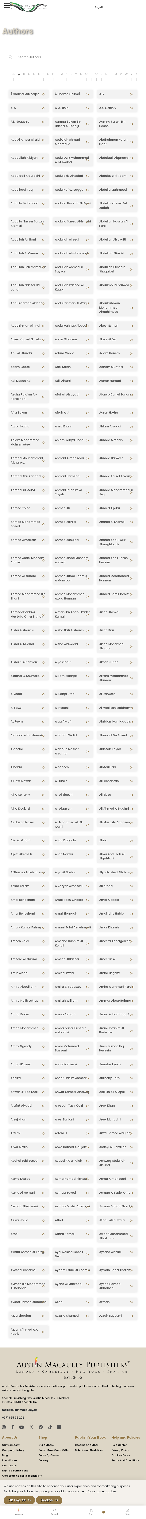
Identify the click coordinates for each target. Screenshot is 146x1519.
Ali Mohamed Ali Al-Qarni (69, 824)
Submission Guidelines (89, 1450)
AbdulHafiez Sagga (69, 190)
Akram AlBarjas (66, 676)
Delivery (43, 1460)
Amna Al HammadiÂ (114, 1014)
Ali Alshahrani (109, 781)
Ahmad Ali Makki (23, 490)
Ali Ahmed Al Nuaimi (114, 809)
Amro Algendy (21, 1046)
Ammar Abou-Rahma (115, 1001)
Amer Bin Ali (107, 959)
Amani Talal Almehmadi (73, 927)
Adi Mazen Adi (21, 381)
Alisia (103, 840)
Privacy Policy (120, 1450)
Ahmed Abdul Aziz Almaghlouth (112, 542)
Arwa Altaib (19, 1147)
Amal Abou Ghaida (69, 900)
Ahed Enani (63, 426)
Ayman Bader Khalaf (114, 1270)
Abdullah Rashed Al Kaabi (69, 287)
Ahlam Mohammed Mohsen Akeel (25, 442)
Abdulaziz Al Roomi (113, 176)
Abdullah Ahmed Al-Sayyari (70, 269)
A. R (101, 94)
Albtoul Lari (107, 767)
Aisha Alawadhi (66, 644)
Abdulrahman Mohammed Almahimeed (109, 307)
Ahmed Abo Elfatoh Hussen (113, 560)
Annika (16, 1078)
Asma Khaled (20, 1179)
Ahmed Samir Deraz (114, 594)
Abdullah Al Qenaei (25, 253)
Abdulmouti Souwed (114, 285)
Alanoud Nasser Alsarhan (67, 751)
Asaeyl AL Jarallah (112, 1147)
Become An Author (86, 1445)
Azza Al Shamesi (67, 1316)
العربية (98, 7)
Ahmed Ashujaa (67, 540)
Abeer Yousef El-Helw (26, 339)
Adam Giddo (64, 353)
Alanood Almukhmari (26, 735)
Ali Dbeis (61, 781)
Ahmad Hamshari (68, 476)
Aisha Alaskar (109, 612)
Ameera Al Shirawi (24, 959)
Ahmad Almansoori (69, 458)
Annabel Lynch (110, 1064)
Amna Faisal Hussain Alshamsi (70, 1030)
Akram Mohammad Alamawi (113, 678)
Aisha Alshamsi (22, 630)
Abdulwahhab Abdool (71, 326)
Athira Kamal (65, 1234)
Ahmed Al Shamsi (112, 522)
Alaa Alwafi (63, 721)
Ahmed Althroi (65, 522)
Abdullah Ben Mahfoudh (28, 267)
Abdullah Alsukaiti (112, 239)
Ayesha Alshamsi (23, 1270)
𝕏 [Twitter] (32, 1427)
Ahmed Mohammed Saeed (25, 524)
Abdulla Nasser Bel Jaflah (113, 205)
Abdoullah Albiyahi (24, 158)
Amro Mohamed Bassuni (67, 1048)
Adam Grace (20, 367)
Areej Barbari (64, 1119)
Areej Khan (107, 1106)
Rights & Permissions (15, 1470)
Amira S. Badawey (68, 987)
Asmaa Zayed (65, 1193)
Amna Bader (20, 1014)
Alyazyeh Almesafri (69, 886)
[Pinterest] (41, 1427)
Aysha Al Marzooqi (68, 1284)
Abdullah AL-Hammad (71, 253)
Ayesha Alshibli (110, 1252)
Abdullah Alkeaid (111, 253)
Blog (5, 1455)
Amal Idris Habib (111, 914)
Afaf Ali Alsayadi (67, 394)
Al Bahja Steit (65, 694)
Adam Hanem (109, 353)
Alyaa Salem (20, 886)
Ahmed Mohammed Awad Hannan (70, 596)
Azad (59, 1302)
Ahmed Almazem (23, 540)
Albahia (16, 767)
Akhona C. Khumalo (25, 676)
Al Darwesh (107, 694)
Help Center (119, 1445)
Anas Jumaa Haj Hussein (111, 1048)
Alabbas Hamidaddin (115, 721)
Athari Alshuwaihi (112, 1220)
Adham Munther (111, 367)
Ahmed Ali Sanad (23, 576)
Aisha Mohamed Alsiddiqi (111, 646)
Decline (47, 1500)
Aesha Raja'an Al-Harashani (24, 396)
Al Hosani (62, 708)
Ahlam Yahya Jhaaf (70, 440)
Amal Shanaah (66, 914)
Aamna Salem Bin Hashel (112, 124)
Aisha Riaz (106, 630)
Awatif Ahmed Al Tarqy (27, 1252)
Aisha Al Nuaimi (22, 644)
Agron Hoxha (108, 412)
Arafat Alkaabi (21, 1106)
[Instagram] (4, 1427)
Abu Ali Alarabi (21, 353)
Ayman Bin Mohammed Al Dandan (28, 1286)
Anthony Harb (109, 1078)
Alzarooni (106, 886)
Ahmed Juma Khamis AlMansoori (71, 578)
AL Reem (17, 721)
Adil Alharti (63, 381)
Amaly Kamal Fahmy (26, 927)
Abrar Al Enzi (108, 339)
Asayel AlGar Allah (68, 1161)
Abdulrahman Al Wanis (72, 303)
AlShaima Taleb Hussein (28, 872)
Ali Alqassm (63, 809)
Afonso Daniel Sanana (115, 394)
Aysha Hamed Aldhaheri (29, 1302)
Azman (104, 1302)
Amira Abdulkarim (24, 987)
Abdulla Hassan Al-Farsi (73, 203)
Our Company (11, 1445)
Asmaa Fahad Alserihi (115, 1206)
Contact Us (9, 1465)
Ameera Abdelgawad (115, 941)
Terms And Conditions (125, 1460)
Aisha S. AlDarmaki (24, 662)
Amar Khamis (109, 927)
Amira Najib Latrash (25, 1001)
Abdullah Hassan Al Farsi (113, 223)
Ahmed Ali (62, 508)
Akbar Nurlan (108, 662)
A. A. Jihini (62, 108)
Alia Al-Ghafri (21, 840)
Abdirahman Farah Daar (113, 142)
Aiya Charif (63, 662)
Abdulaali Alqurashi (114, 158)
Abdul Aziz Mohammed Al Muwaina (72, 160)
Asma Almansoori (112, 1179)
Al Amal (16, 694)
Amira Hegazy (109, 973)
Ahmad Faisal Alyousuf (116, 476)
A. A (13, 108)
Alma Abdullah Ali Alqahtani (112, 856)
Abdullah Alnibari (23, 239)
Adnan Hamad (110, 381)
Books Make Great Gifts (53, 1450)
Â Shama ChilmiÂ (68, 94)
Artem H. (61, 1133)
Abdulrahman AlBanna (27, 303)
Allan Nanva (64, 854)
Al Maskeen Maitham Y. (116, 708)
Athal (59, 1220)
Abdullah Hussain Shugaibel (112, 269)
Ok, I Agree (17, 1500)
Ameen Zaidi (20, 941)
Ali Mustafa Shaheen (114, 822)
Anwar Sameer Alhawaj (72, 1092)
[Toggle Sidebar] (6, 6)
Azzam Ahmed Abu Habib (25, 1332)
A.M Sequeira (20, 122)
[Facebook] (13, 1427)
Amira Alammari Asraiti (116, 987)
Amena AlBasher (67, 959)
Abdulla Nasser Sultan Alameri (27, 223)
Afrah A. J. (62, 412)
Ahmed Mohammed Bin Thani (28, 596)
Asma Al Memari (23, 1193)
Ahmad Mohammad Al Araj (116, 492)
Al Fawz (16, 708)
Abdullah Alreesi (67, 239)
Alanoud (17, 749)
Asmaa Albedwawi (24, 1206)
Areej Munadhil (110, 1119)
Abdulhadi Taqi (22, 190)
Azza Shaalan (21, 1316)
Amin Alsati (19, 973)
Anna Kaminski (66, 1064)
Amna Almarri (65, 1014)
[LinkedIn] (59, 1427)
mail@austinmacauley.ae (19, 1410)
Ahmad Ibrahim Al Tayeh (68, 492)
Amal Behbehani (23, 900)
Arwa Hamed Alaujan (114, 1133)
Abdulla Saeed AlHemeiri (73, 221)
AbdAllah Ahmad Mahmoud (67, 142)
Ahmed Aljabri (109, 508)
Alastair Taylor (110, 749)
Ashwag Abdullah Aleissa (112, 1163)
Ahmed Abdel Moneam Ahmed (27, 560)
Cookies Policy (121, 1455)
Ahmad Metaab (111, 440)
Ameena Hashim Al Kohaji (69, 943)
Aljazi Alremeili (21, 854)
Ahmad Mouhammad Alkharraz (27, 460)
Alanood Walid (66, 735)
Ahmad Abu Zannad (26, 476)
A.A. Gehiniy (107, 108)
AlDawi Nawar (21, 781)
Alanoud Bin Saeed (113, 735)
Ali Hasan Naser (22, 822)
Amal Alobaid (109, 900)
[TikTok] (50, 1427)
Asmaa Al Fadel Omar (115, 1193)
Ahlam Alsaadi (110, 426)
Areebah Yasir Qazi (69, 1106)
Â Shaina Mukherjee (25, 94)
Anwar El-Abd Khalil (25, 1092)
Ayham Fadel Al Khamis (72, 1270)
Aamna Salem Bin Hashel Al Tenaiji (68, 124)
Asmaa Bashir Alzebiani (72, 1206)
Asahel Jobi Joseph (25, 1161)
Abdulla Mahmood (113, 190)
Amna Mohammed (25, 1028)
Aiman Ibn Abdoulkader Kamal (72, 614)
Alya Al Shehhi (65, 872)
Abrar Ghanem (66, 339)
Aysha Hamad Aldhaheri (110, 1286)
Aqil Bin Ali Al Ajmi (112, 1092)
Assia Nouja (19, 1220)
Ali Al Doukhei (20, 809)
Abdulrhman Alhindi (25, 326)
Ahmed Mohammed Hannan (114, 578)
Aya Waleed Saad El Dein (69, 1254)
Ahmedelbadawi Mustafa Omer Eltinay (27, 614)
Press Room (9, 1460)
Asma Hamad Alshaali (71, 1179)
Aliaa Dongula (65, 840)
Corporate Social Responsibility (22, 1476)
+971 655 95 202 (13, 1418)
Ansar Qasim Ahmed (70, 1078)
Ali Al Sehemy (20, 795)
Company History (13, 1450)
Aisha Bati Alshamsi (70, 630)
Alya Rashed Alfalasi (114, 872)
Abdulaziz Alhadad (69, 176)
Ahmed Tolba (20, 508)
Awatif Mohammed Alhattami (113, 1236)
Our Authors (46, 1445)
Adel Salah (63, 367)
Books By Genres (49, 1455)
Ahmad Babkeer (111, 458)
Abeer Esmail (108, 326)
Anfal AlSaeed (21, 1064)
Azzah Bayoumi (110, 1316)
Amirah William (66, 1001)
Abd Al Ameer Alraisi (25, 140)
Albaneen (62, 767)
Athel (14, 1234)
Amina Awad (64, 973)
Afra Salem (19, 412)
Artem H (16, 1133)
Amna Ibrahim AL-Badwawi (112, 1030)
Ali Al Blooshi (64, 795)
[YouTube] (22, 1427)
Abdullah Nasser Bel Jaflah (25, 287)
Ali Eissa (105, 795)
